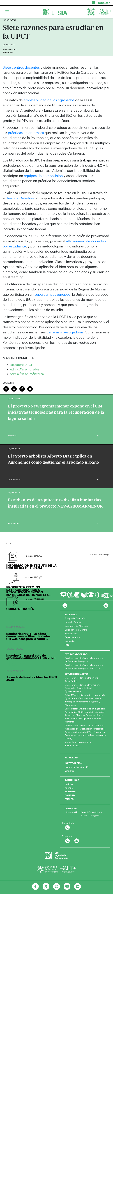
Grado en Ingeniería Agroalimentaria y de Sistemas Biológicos (84, 660)
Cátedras (69, 770)
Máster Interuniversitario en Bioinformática (78, 744)
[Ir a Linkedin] (78, 886)
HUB (67, 645)
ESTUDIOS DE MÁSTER (76, 674)
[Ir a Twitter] (46, 886)
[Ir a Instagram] (56, 886)
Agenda (69, 787)
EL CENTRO (71, 614)
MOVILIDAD (71, 757)
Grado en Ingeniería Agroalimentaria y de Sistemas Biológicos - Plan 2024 (84, 667)
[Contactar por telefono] (64, 606)
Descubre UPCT (21, 364)
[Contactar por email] (76, 841)
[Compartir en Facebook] (22, 388)
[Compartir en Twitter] (14, 388)
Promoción (8, 52)
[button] (86, 2)
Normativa (70, 641)
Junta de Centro (73, 622)
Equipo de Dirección (75, 618)
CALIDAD (70, 795)
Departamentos (72, 637)
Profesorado (71, 633)
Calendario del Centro (76, 629)
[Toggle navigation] (7, 12)
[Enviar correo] (30, 388)
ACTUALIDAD (72, 780)
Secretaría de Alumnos (76, 626)
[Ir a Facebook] (35, 886)
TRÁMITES (70, 791)
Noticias (69, 784)
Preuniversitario (10, 49)
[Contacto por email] (105, 606)
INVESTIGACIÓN (73, 763)
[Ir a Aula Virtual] (90, 596)
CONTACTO (71, 808)
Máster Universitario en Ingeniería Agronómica (81, 679)
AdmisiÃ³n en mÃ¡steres (27, 374)
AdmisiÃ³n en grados (24, 369)
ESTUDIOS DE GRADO (76, 654)
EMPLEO (69, 799)
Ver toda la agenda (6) (99, 555)
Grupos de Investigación (77, 767)
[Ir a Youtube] (67, 886)
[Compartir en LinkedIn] (6, 388)
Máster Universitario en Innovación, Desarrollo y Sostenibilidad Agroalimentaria (82, 687)
